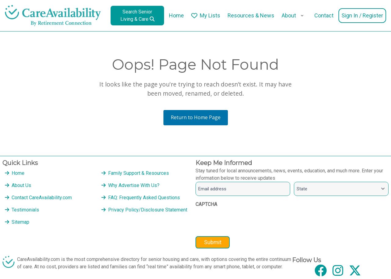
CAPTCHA (206, 204)
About (289, 15)
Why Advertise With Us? (133, 185)
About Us (21, 185)
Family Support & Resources (138, 173)
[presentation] (242, 222)
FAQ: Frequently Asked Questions (144, 197)
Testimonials (25, 210)
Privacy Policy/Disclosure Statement (147, 210)
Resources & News (251, 15)
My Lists (210, 15)
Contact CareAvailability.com (42, 197)
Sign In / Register (362, 15)
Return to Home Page (196, 117)
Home (176, 15)
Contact (324, 15)
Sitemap (20, 222)
